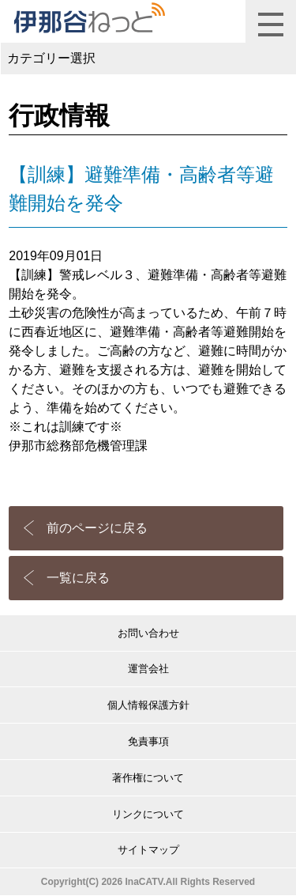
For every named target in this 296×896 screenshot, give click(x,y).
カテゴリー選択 (51, 58)
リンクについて (148, 814)
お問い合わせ (148, 633)
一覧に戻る (78, 577)
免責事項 (148, 741)
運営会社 (148, 669)
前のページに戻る (97, 528)
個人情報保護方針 (148, 705)
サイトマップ (148, 850)
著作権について (148, 778)
